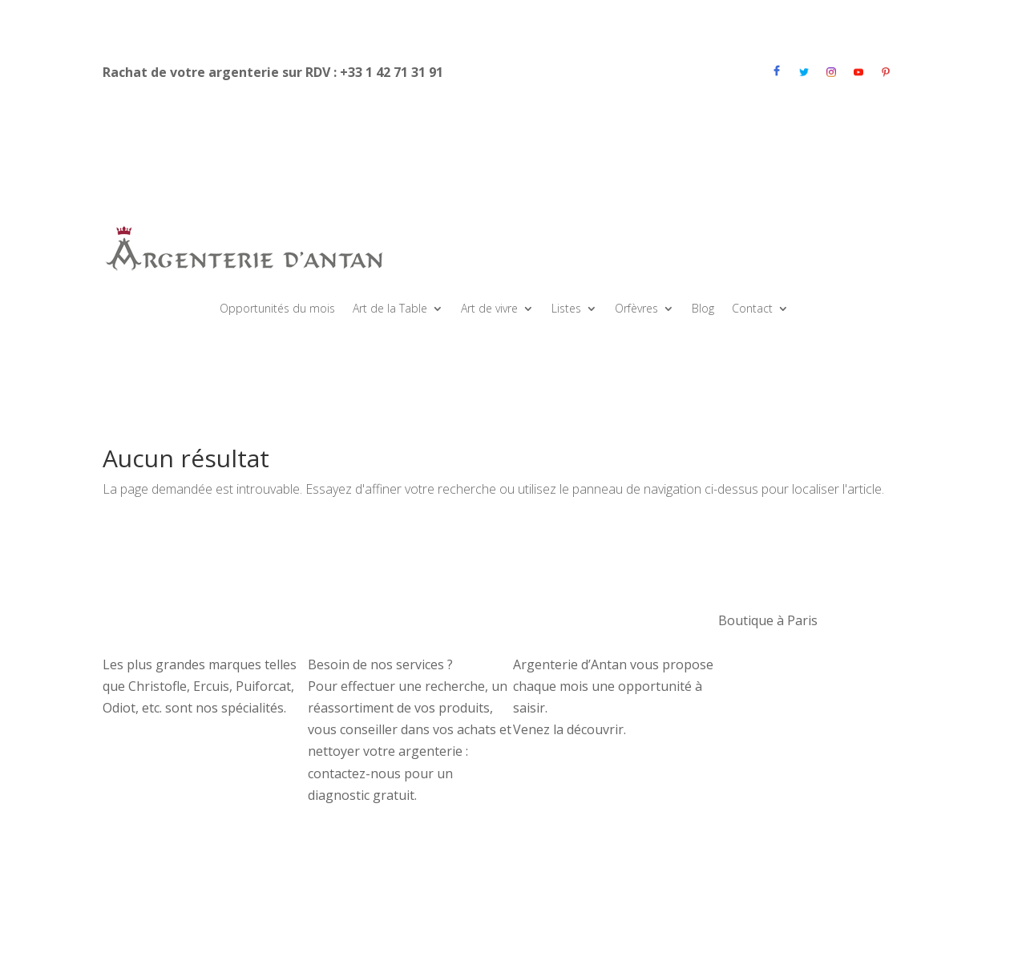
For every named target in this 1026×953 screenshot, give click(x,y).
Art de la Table (390, 309)
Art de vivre (489, 309)
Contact (752, 309)
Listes (566, 309)
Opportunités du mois (277, 309)
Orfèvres (636, 309)
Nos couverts (143, 620)
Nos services (346, 620)
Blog (703, 309)
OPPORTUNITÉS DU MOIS (592, 620)
